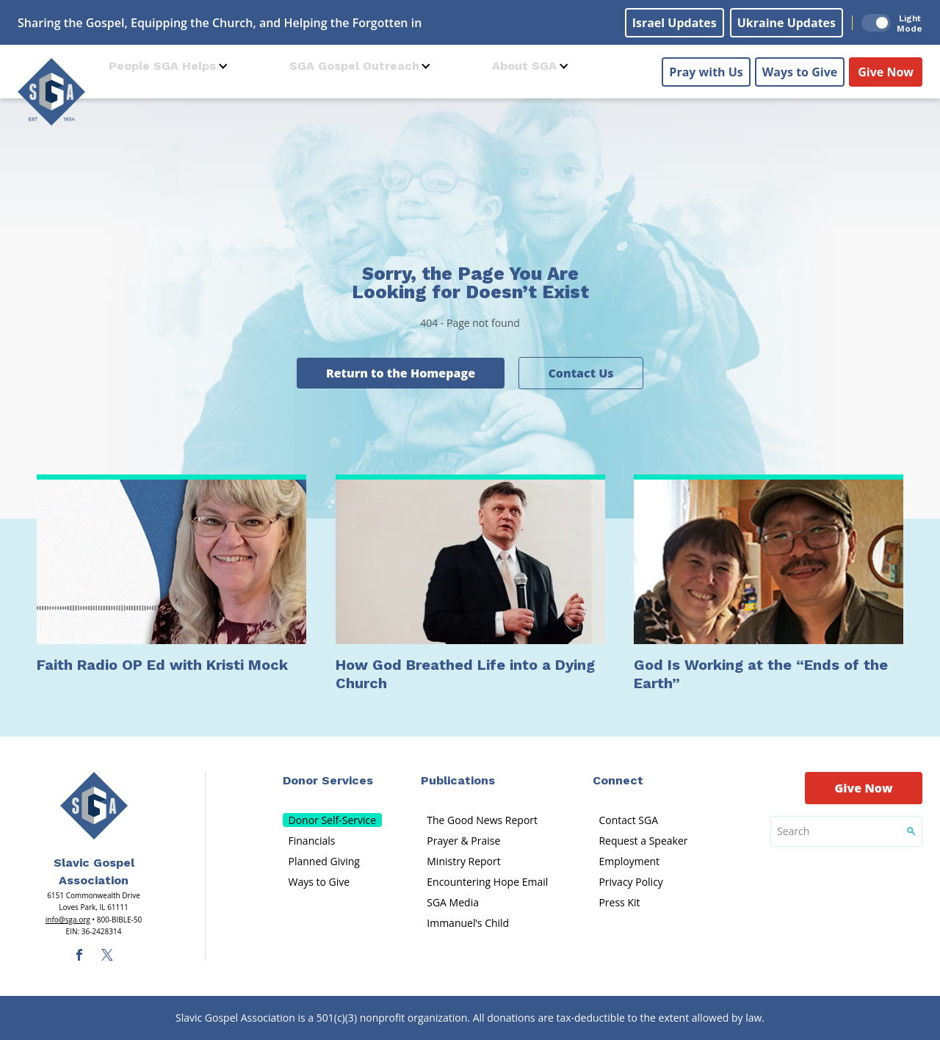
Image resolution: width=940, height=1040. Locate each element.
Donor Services (328, 780)
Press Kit (619, 902)
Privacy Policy (630, 882)
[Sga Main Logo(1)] (94, 805)
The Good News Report (482, 820)
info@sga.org (68, 919)
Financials (312, 841)
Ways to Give (799, 67)
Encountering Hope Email (487, 882)
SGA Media (453, 902)
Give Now (886, 67)
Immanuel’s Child (468, 923)
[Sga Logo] (51, 87)
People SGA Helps (162, 66)
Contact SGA (628, 820)
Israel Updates (674, 23)
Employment (629, 861)
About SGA (524, 66)
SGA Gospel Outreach (354, 66)
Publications (458, 780)
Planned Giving (324, 861)
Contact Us (580, 373)
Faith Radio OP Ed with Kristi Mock (162, 665)
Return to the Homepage (400, 373)
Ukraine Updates (786, 23)
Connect (618, 780)
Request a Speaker (643, 841)
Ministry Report (463, 861)
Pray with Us (705, 67)
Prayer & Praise (463, 841)
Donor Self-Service (333, 820)
